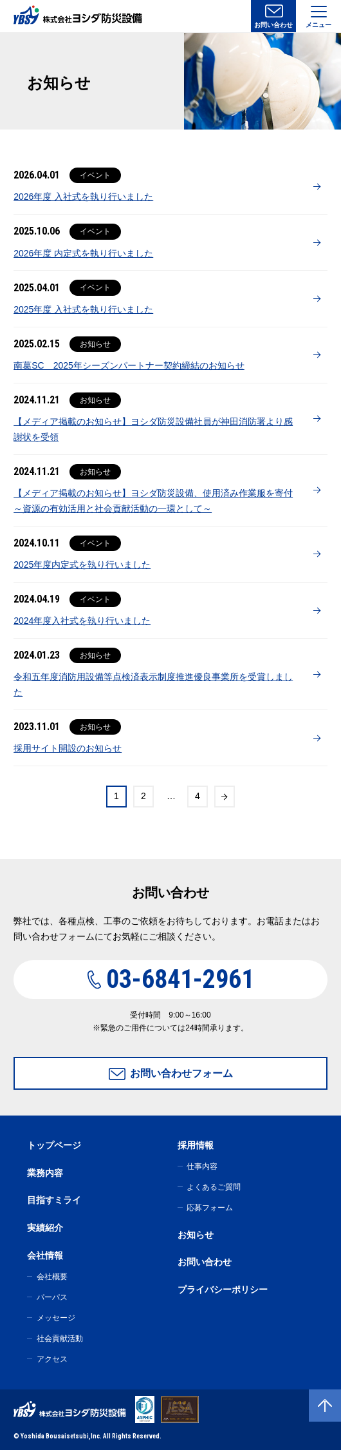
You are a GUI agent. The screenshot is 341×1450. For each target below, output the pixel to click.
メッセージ (56, 1317)
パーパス (52, 1297)
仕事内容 (202, 1166)
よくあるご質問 (214, 1187)
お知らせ (196, 1235)
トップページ (54, 1145)
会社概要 (52, 1276)
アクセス (52, 1359)
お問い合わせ (273, 24)
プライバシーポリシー (223, 1289)
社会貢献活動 (60, 1338)
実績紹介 (45, 1228)
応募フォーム (210, 1207)
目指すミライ (54, 1200)
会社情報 (45, 1255)
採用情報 (196, 1145)
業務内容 (45, 1173)
